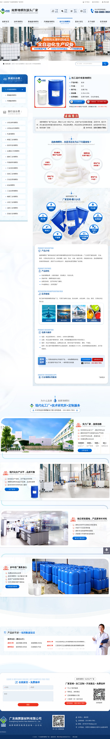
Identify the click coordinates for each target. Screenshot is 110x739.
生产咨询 (12, 489)
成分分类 (28, 64)
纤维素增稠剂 (37, 64)
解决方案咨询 (80, 538)
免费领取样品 (98, 359)
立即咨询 (85, 450)
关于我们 (87, 2)
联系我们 (96, 2)
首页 (13, 64)
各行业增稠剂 (20, 64)
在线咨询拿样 (12, 586)
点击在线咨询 (86, 359)
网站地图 (106, 2)
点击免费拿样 (78, 101)
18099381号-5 (63, 737)
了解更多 (102, 377)
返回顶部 (106, 552)
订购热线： (98, 101)
